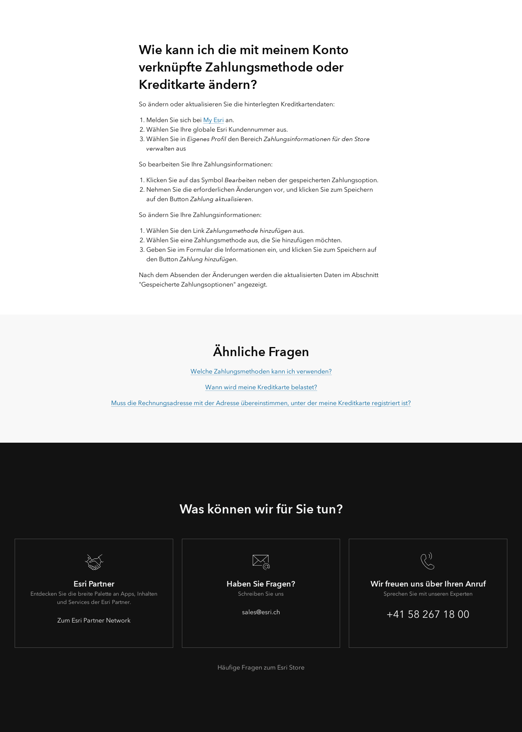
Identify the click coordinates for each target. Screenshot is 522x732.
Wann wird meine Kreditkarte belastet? (261, 387)
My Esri (213, 120)
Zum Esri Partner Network (93, 620)
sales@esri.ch (261, 612)
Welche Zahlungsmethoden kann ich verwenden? (261, 371)
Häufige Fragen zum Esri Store (261, 667)
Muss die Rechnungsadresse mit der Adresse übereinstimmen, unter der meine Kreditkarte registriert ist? (261, 403)
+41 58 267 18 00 (427, 614)
